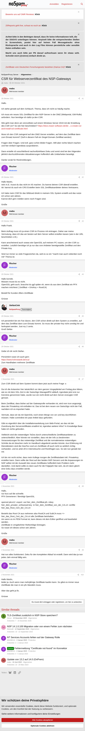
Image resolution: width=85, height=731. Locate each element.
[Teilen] (79, 98)
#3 (83, 221)
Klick (37, 14)
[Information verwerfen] (78, 12)
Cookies (29, 706)
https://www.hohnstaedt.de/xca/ (15, 359)
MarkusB (10, 629)
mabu (6, 83)
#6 (83, 347)
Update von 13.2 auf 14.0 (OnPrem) (25, 659)
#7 (83, 379)
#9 (83, 550)
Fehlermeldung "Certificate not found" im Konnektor (41, 648)
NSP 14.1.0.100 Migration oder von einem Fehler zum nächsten (39, 626)
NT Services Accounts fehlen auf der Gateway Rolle (33, 637)
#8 (83, 486)
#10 (82, 575)
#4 (83, 274)
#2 (83, 177)
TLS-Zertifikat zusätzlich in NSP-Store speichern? (32, 615)
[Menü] (4, 4)
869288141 (11, 640)
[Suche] (81, 3)
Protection (32, 640)
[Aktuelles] (76, 3)
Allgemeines (32, 618)
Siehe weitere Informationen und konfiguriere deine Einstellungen (30, 714)
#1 (83, 98)
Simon (9, 618)
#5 (83, 316)
